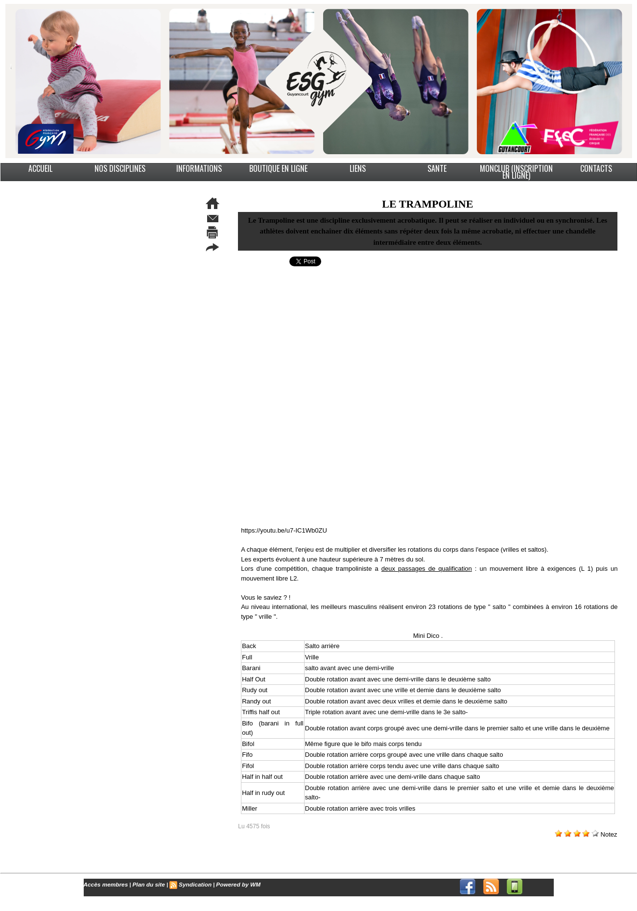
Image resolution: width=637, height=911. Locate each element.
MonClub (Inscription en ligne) (516, 172)
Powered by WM (229, 884)
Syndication (188, 884)
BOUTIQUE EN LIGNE (278, 168)
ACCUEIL (40, 168)
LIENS (358, 168)
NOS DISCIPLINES (119, 168)
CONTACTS (596, 168)
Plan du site (144, 884)
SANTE (437, 168)
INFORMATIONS (199, 168)
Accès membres (104, 884)
